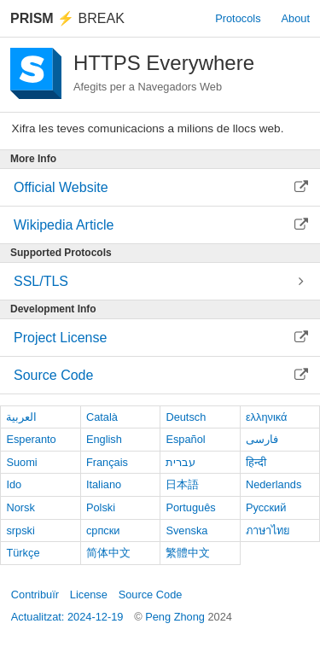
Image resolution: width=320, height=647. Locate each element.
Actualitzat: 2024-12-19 (67, 616)
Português (190, 507)
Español (185, 439)
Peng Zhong (176, 616)
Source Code (151, 594)
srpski (20, 530)
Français (107, 462)
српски (103, 530)
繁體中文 (188, 552)
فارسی (262, 439)
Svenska (186, 530)
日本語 (182, 484)
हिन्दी (256, 462)
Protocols (237, 18)
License (89, 594)
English (104, 439)
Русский (266, 507)
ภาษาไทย (268, 530)
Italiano (103, 484)
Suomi (21, 462)
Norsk (20, 507)
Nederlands (273, 484)
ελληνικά (267, 417)
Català (102, 417)
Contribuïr (35, 594)
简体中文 (108, 552)
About (296, 18)
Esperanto (30, 439)
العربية (21, 417)
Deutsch (186, 417)
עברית (180, 462)
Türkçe (22, 552)
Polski (100, 507)
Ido (13, 484)
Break (67, 18)
